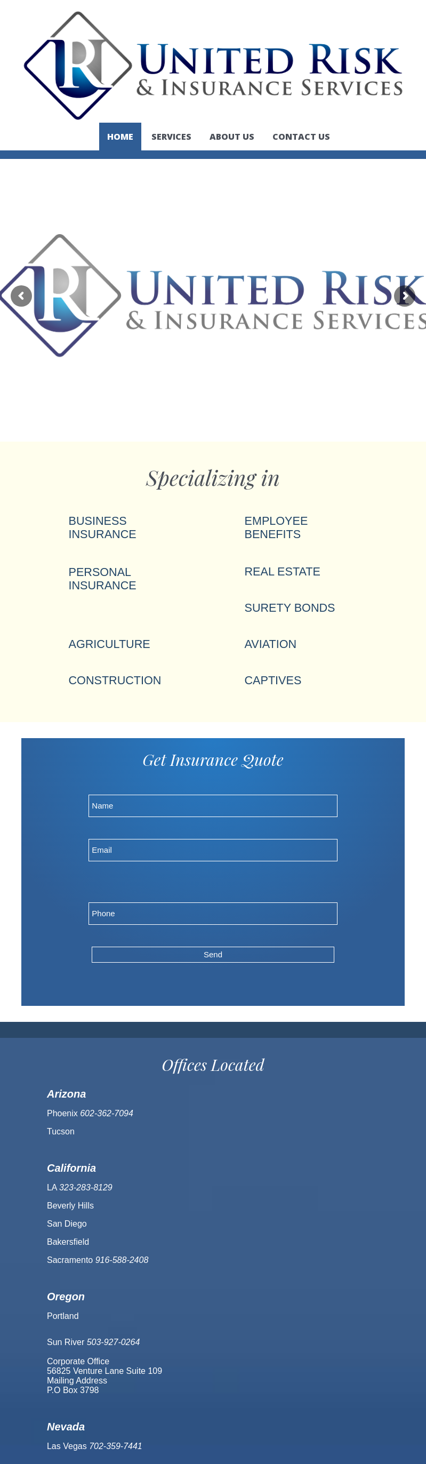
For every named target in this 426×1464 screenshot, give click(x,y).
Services (171, 136)
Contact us (301, 136)
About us (232, 136)
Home (120, 136)
